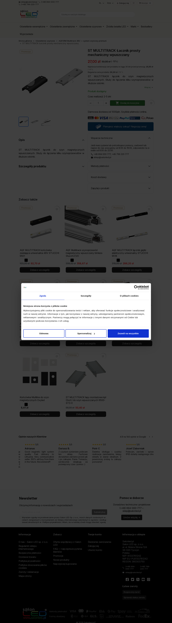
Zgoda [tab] (43, 295)
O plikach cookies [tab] (129, 295)
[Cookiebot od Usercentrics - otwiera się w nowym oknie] (136, 287)
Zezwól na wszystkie (128, 333)
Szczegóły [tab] (86, 295)
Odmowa (43, 333)
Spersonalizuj (86, 333)
